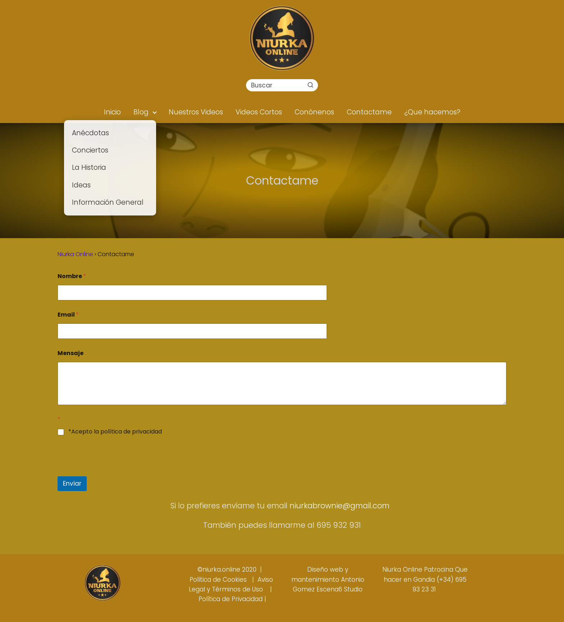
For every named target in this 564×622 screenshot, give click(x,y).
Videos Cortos (259, 112)
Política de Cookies (218, 579)
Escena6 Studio (340, 589)
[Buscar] (310, 85)
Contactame (369, 112)
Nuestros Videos (196, 112)
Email (68, 314)
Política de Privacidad (231, 599)
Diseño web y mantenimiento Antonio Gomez (327, 579)
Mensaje (70, 353)
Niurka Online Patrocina (417, 569)
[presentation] (112, 472)
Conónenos (314, 112)
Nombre (72, 276)
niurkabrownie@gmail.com (341, 505)
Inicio (112, 112)
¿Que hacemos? (432, 112)
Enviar (72, 483)
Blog (141, 112)
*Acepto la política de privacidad (115, 432)
